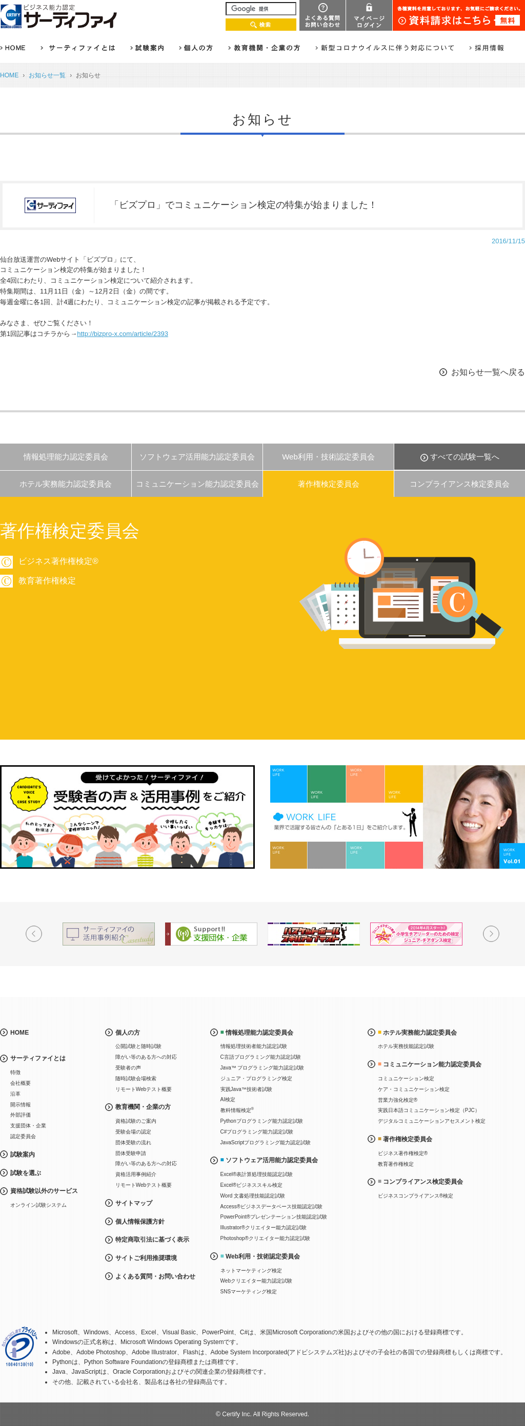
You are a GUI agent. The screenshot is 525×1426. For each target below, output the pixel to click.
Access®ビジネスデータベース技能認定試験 (271, 1206)
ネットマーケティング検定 (251, 1270)
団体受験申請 (130, 1153)
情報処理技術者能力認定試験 (253, 1046)
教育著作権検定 (474, 580)
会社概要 (20, 1083)
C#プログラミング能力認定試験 (257, 1132)
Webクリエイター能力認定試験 (256, 1281)
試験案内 (22, 1154)
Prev (34, 934)
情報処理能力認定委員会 (66, 456)
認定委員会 (23, 1136)
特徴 (15, 1072)
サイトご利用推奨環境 (146, 1258)
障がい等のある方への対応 (146, 1057)
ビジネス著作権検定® (403, 1153)
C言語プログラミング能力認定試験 (260, 1057)
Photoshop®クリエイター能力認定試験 (265, 1238)
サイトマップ (133, 1203)
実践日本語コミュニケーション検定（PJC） (429, 1110)
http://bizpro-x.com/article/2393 (122, 334)
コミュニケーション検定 (406, 1078)
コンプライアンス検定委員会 (460, 483)
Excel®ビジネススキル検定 (251, 1185)
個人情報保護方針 (140, 1221)
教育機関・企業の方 (143, 1106)
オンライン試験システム (38, 1205)
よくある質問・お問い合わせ (155, 1276)
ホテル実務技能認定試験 (406, 1046)
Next (491, 934)
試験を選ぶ (25, 1173)
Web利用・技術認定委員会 (328, 456)
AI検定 (227, 1099)
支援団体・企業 (28, 1125)
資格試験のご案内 (135, 1121)
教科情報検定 (237, 1109)
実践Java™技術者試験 (246, 1089)
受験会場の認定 (133, 1132)
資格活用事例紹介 (135, 1174)
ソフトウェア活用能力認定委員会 (197, 456)
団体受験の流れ (133, 1142)
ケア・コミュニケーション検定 (414, 1089)
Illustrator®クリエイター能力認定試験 (263, 1227)
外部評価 (20, 1115)
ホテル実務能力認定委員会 (65, 483)
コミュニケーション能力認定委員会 (197, 483)
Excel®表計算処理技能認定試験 (256, 1174)
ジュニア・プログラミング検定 (256, 1078)
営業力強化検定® (397, 1100)
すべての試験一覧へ (464, 456)
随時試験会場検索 (135, 1078)
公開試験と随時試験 (138, 1046)
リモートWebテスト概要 (143, 1089)
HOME (9, 75)
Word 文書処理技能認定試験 (253, 1196)
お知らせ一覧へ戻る (488, 372)
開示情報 (20, 1104)
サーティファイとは (38, 1058)
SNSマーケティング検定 (248, 1291)
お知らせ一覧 (47, 75)
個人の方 (127, 1032)
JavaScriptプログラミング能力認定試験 (265, 1142)
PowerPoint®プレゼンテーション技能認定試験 (274, 1217)
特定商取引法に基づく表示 (152, 1239)
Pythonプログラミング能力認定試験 (261, 1121)
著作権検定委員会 (328, 483)
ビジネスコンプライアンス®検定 (415, 1196)
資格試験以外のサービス (44, 1190)
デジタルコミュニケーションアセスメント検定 (432, 1121)
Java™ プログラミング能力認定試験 (262, 1068)
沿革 (15, 1094)
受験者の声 (128, 1068)
